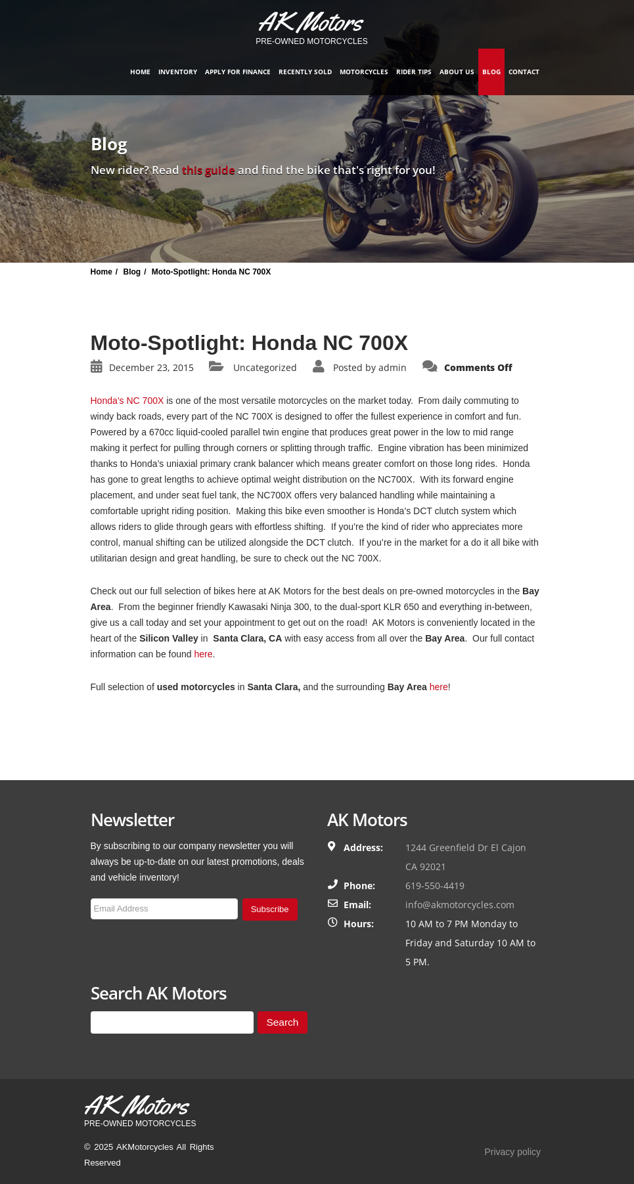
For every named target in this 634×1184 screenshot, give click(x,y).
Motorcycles (364, 71)
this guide (208, 169)
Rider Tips (414, 71)
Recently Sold (305, 71)
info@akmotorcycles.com (459, 904)
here (203, 654)
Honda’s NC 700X (127, 400)
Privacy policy (512, 1152)
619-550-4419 (434, 885)
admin (392, 367)
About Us (457, 71)
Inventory (177, 71)
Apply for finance (238, 71)
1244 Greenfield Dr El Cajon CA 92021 (465, 857)
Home (140, 71)
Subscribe (270, 909)
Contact (524, 71)
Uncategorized (265, 367)
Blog (491, 71)
